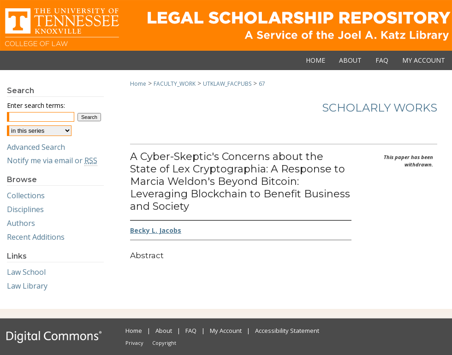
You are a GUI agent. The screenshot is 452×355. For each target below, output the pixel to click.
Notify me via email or (52, 160)
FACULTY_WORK (175, 84)
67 (262, 84)
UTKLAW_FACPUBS (227, 84)
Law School (26, 272)
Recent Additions (36, 237)
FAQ (190, 330)
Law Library (27, 286)
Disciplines (25, 209)
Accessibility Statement (287, 330)
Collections (26, 195)
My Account (226, 330)
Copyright (164, 342)
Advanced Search (36, 147)
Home (138, 84)
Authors (21, 223)
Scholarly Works (379, 107)
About (163, 330)
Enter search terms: (36, 105)
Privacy (134, 342)
